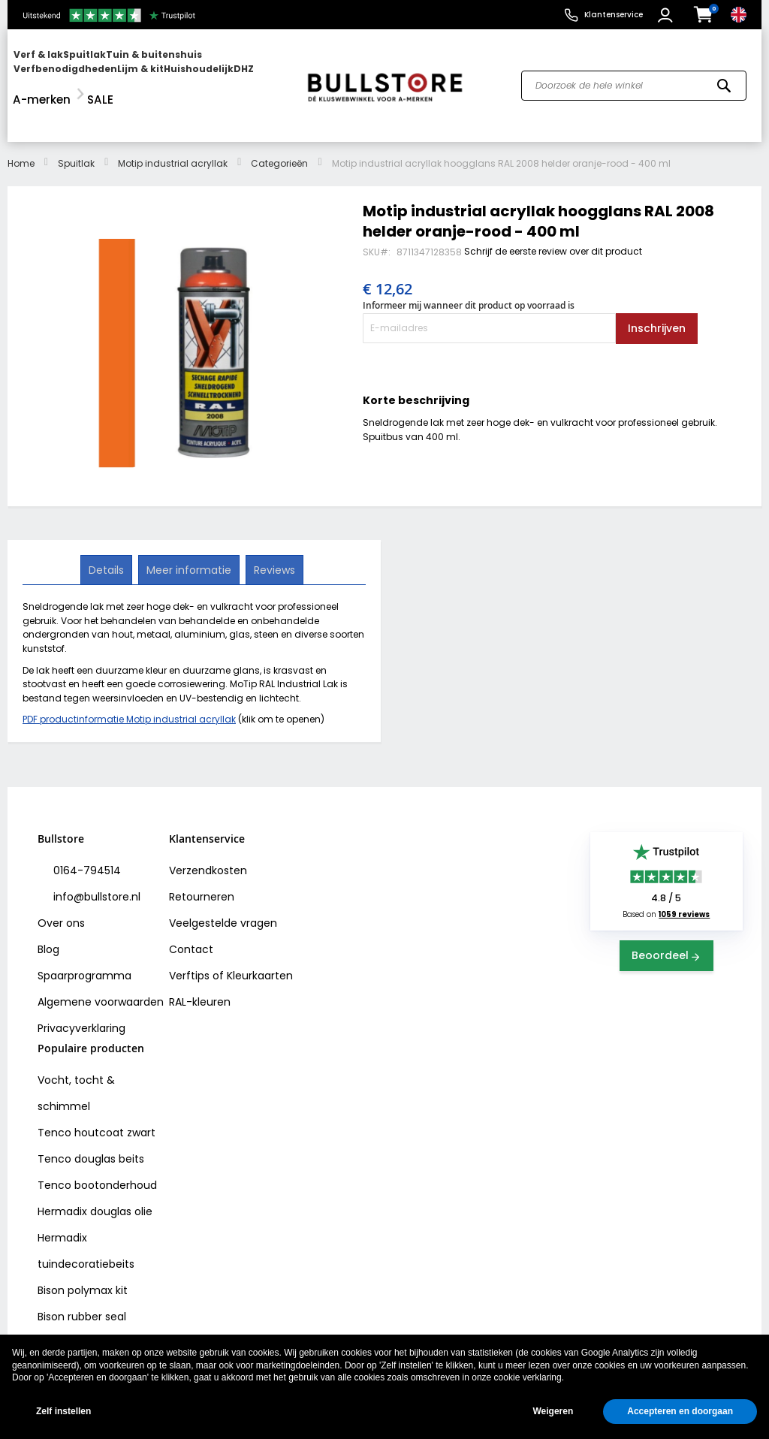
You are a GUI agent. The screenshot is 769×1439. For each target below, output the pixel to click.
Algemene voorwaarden (101, 969)
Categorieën (279, 131)
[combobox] (633, 70)
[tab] (108, 538)
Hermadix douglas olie (95, 1179)
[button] (667, 15)
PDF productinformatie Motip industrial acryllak (129, 686)
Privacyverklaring (81, 995)
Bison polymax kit (83, 1258)
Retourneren (201, 864)
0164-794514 (85, 838)
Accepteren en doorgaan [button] (680, 1411)
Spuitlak (76, 131)
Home (21, 131)
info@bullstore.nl (95, 864)
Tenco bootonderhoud (97, 1152)
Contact (191, 917)
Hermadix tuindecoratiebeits (86, 1218)
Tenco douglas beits (91, 1126)
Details (107, 537)
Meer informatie (188, 537)
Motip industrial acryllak (173, 131)
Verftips (189, 943)
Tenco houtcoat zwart (96, 1100)
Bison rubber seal (82, 1284)
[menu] (150, 69)
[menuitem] (71, 69)
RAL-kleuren (200, 969)
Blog (48, 917)
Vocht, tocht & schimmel (76, 1061)
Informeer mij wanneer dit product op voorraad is (468, 273)
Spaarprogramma (84, 943)
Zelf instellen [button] (63, 1411)
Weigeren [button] (552, 1411)
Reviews (273, 537)
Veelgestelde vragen (223, 890)
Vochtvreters (72, 1310)
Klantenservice (613, 14)
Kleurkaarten (260, 943)
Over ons (61, 890)
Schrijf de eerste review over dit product (553, 219)
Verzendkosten (208, 838)
